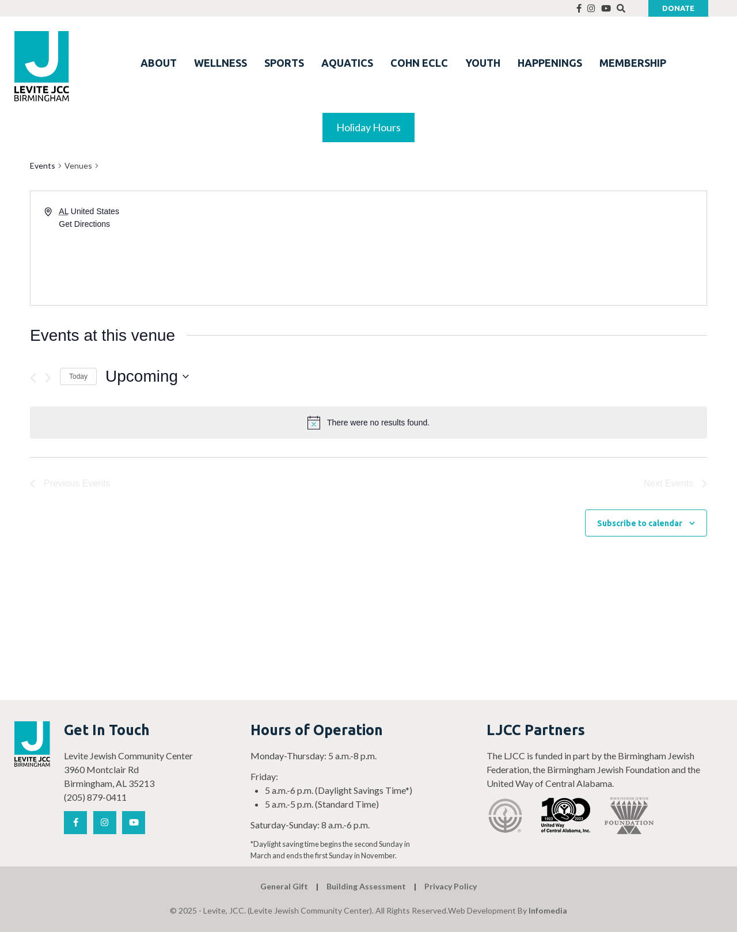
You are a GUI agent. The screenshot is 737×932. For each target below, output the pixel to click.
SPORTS (284, 63)
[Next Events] (48, 377)
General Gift (284, 886)
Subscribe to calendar (639, 523)
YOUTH (482, 63)
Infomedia (548, 910)
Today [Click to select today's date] (78, 376)
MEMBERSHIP (632, 63)
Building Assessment (366, 886)
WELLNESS (220, 63)
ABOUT (158, 63)
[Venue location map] (537, 248)
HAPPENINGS (550, 63)
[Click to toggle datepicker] (147, 376)
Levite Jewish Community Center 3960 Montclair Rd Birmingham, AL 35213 (128, 769)
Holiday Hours (368, 127)
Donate (678, 8)
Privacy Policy (450, 886)
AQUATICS (347, 63)
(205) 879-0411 (95, 797)
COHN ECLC (419, 63)
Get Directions (84, 224)
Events (42, 165)
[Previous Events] (33, 377)
